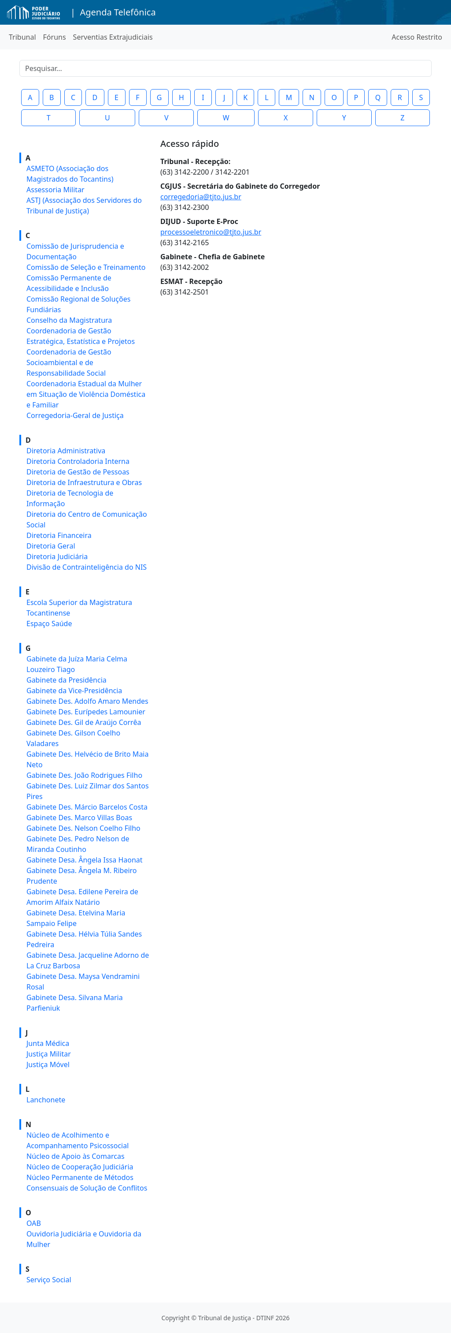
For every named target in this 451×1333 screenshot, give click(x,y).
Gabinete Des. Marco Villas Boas (79, 817)
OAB (33, 1223)
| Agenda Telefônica (113, 12)
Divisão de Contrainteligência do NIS (86, 567)
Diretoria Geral (50, 546)
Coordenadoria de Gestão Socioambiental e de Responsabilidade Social (68, 362)
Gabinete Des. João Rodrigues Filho (84, 775)
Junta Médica (47, 1043)
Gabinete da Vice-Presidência (74, 690)
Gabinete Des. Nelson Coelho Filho (83, 828)
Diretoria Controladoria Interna (77, 461)
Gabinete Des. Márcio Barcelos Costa (87, 807)
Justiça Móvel (48, 1064)
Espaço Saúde (49, 623)
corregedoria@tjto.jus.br (200, 197)
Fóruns (54, 37)
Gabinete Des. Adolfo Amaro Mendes (87, 701)
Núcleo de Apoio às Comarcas (75, 1156)
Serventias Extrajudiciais (113, 37)
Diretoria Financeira (59, 535)
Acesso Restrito (417, 37)
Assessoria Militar (55, 189)
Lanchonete (45, 1100)
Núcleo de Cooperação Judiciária (79, 1167)
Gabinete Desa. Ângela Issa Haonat (84, 860)
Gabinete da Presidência (66, 680)
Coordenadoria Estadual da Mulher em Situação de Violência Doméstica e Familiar (85, 394)
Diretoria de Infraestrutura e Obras (84, 482)
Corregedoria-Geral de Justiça (75, 415)
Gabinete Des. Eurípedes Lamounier (85, 712)
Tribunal (22, 37)
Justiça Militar (48, 1054)
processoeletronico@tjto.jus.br (210, 232)
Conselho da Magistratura (69, 320)
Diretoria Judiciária (57, 556)
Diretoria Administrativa (65, 451)
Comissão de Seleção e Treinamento (85, 267)
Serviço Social (48, 1279)
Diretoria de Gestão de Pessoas (77, 472)
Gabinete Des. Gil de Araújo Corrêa (83, 722)
